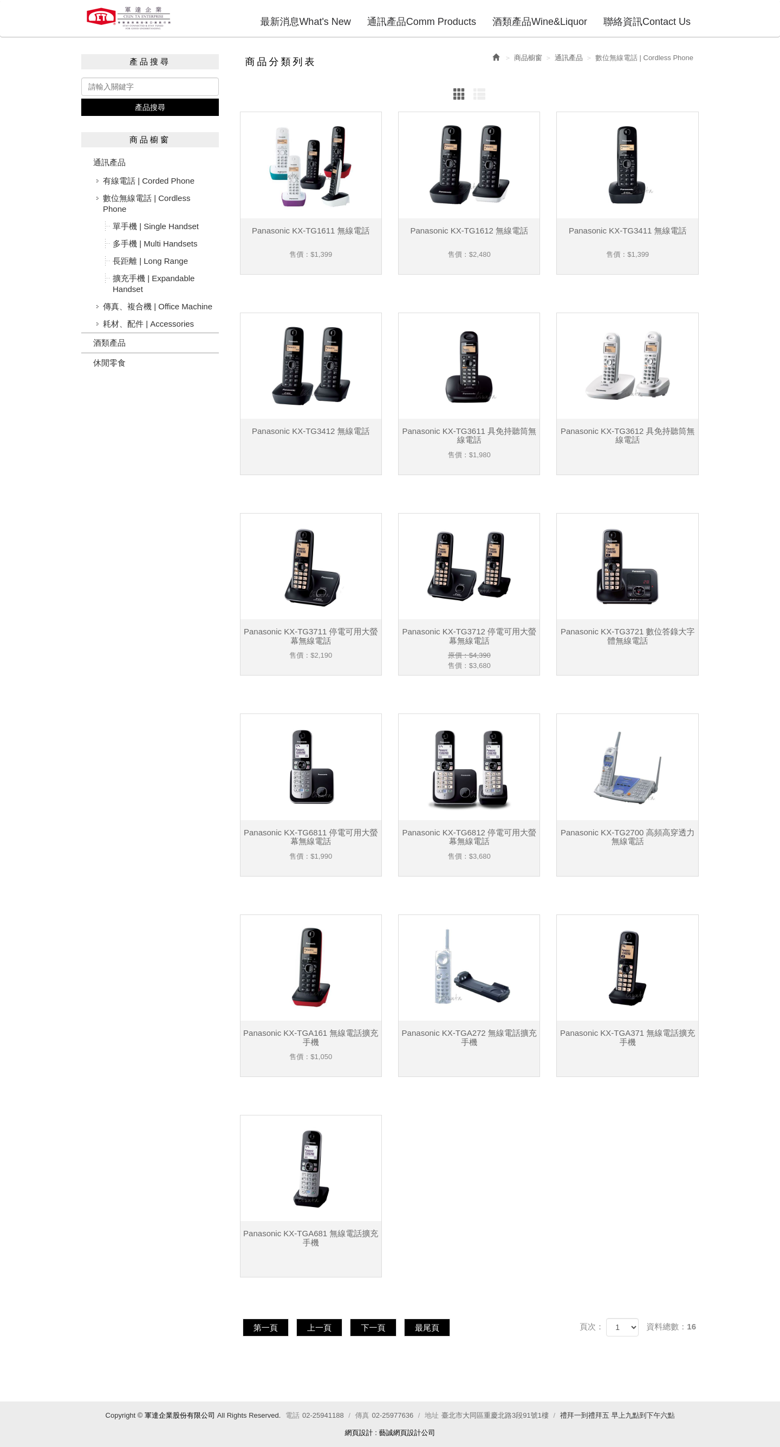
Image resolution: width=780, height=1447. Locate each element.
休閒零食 (109, 362)
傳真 (362, 1415)
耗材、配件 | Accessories (148, 323)
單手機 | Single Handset (156, 226)
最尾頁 (430, 1327)
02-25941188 (323, 1415)
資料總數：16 (671, 1326)
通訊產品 (109, 162)
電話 (292, 1415)
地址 (432, 1415)
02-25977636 (393, 1415)
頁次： (592, 1326)
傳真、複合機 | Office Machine (157, 306)
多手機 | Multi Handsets (155, 243)
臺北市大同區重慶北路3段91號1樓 (495, 1415)
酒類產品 (109, 342)
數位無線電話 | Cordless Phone (146, 203)
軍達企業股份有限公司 (129, 18)
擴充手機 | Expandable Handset (153, 284)
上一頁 (321, 1327)
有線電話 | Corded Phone (148, 180)
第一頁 (266, 1327)
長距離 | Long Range (150, 260)
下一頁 (375, 1327)
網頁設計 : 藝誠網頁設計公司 (390, 1433)
